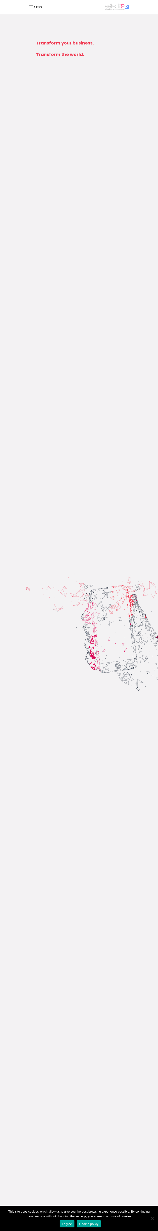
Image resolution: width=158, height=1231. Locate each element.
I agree (67, 1224)
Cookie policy (89, 1224)
